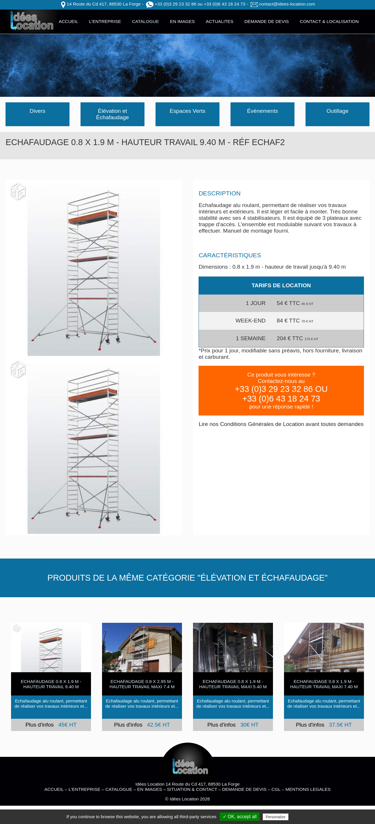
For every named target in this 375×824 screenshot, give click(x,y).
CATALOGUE (145, 21)
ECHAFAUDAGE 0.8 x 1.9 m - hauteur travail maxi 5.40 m (233, 684)
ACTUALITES (219, 21)
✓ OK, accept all (240, 816)
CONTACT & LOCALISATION (329, 21)
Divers (37, 111)
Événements (262, 111)
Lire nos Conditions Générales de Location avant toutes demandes (281, 424)
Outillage (337, 111)
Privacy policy (302, 816)
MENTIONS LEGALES (308, 789)
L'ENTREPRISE (105, 21)
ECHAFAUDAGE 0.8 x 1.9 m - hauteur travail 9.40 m (51, 684)
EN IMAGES (182, 21)
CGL (276, 789)
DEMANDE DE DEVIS (266, 21)
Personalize (275, 817)
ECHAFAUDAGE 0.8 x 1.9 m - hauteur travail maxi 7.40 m (324, 684)
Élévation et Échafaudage (112, 114)
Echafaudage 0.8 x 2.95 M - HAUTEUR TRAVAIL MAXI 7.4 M (142, 684)
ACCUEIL (68, 21)
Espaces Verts (188, 111)
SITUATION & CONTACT (192, 789)
